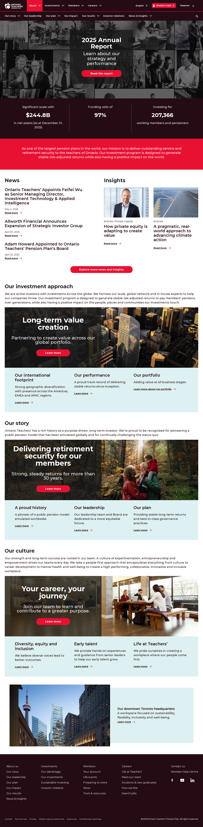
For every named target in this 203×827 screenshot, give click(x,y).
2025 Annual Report (101, 43)
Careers (92, 5)
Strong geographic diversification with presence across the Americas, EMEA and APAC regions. (41, 391)
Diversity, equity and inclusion (36, 646)
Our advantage (51, 771)
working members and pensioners (162, 123)
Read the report (102, 73)
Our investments (52, 777)
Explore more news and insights (101, 269)
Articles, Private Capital (118, 221)
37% (100, 115)
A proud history (30, 507)
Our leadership (33, 15)
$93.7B (38, 115)
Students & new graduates (139, 782)
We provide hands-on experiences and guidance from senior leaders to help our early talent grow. (100, 655)
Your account (92, 771)
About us (12, 766)
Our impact (71, 15)
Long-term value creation (53, 323)
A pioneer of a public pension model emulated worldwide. (42, 517)
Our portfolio (147, 375)
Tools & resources (94, 793)
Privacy (32, 819)
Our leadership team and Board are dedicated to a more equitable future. (101, 519)
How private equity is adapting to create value (125, 231)
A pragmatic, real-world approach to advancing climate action (173, 233)
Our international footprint (32, 377)
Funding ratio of (100, 107)
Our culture (20, 551)
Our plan (51, 15)
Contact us (178, 766)
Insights (114, 180)
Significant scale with (38, 107)
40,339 (162, 115)
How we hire (130, 787)
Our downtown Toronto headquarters (146, 709)
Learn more (53, 352)
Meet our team (131, 777)
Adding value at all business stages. (160, 382)
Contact (8, 819)
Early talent (85, 643)
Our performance (92, 375)
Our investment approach (39, 286)
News (12, 180)
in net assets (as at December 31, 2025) (38, 125)
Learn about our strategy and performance (101, 58)
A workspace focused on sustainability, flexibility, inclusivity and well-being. (146, 715)
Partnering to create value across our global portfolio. (53, 340)
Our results (88, 15)
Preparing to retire (95, 782)
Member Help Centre (184, 771)
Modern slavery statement (51, 819)
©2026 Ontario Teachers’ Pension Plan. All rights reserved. (169, 819)
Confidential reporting (90, 819)
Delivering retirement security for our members (53, 456)
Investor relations (113, 15)
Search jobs (129, 793)
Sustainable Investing (55, 782)
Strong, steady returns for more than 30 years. (53, 476)
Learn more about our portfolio (153, 389)
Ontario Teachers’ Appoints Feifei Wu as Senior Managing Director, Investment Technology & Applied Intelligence (43, 196)
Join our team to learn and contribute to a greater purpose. (53, 608)
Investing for (162, 107)
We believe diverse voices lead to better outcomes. (39, 658)
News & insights (138, 15)
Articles (158, 221)
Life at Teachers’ (150, 643)
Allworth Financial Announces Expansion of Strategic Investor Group (44, 223)
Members (74, 5)
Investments (52, 5)
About (32, 5)
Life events (90, 777)
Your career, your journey (53, 592)
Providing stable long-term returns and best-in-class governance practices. (160, 519)
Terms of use (21, 819)
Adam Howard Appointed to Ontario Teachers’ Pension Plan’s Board (42, 246)
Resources (72, 819)
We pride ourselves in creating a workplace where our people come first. (160, 655)
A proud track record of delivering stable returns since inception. (99, 384)
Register (187, 5)
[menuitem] (12, 16)
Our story (10, 15)
